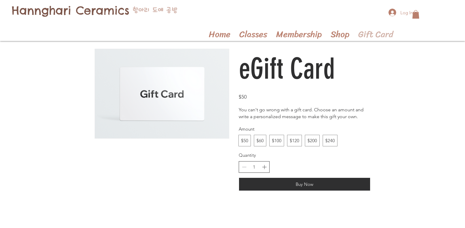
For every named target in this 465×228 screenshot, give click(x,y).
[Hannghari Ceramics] (70, 10)
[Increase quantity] (264, 167)
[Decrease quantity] (244, 167)
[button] (415, 14)
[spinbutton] (254, 167)
